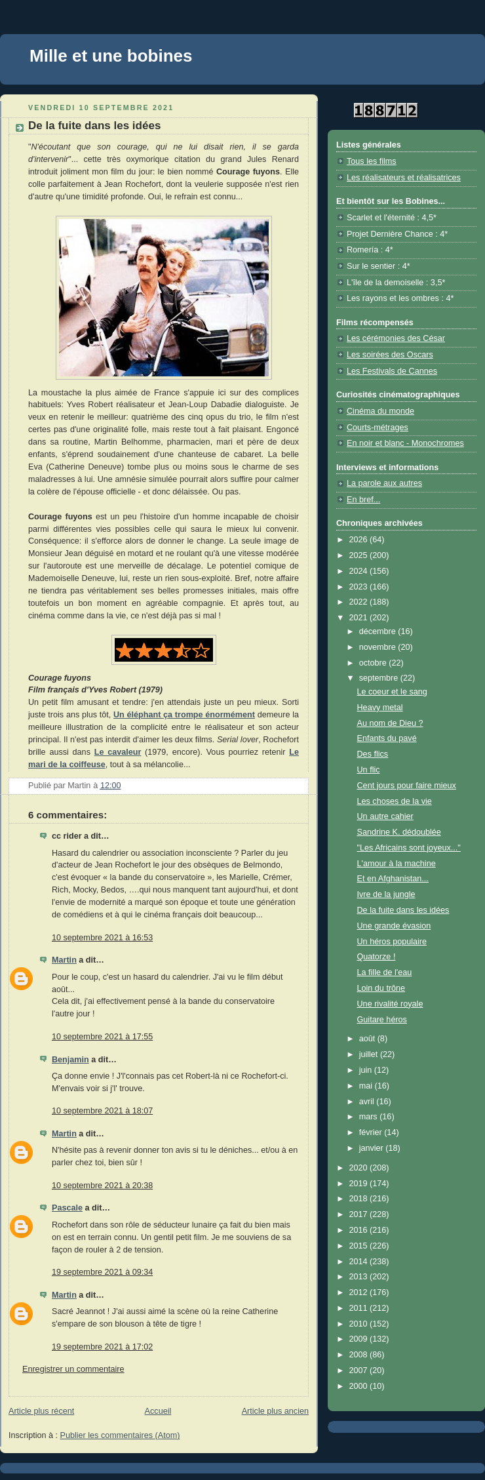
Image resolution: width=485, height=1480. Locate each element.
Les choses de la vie (394, 801)
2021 (359, 617)
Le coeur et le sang (392, 691)
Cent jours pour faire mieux (406, 785)
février (372, 1132)
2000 (359, 1386)
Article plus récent (41, 1411)
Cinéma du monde (380, 411)
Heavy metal (380, 707)
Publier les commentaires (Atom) (120, 1435)
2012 (359, 1292)
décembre (378, 631)
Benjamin (70, 1059)
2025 (359, 555)
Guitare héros (382, 1019)
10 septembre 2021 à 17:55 (102, 1036)
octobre (374, 663)
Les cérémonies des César (396, 338)
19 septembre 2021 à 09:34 (102, 1272)
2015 (359, 1245)
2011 (359, 1308)
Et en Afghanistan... (393, 878)
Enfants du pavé (387, 738)
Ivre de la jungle (386, 894)
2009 (359, 1339)
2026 (359, 539)
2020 (359, 1167)
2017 (359, 1214)
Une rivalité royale (390, 1004)
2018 (359, 1198)
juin (366, 1070)
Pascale (67, 1207)
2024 (359, 571)
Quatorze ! (376, 956)
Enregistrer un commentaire (73, 1369)
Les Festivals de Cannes (392, 371)
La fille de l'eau (384, 972)
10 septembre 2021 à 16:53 (102, 937)
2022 (359, 602)
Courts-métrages (377, 427)
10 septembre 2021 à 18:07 (102, 1110)
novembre (378, 647)
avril (368, 1101)
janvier (372, 1148)
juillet (369, 1054)
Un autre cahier (385, 816)
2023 (359, 586)
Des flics (373, 754)
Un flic (368, 769)
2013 (359, 1276)
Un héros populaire (392, 941)
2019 (359, 1183)
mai (367, 1085)
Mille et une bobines (110, 56)
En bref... (363, 499)
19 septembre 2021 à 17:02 (102, 1346)
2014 (359, 1261)
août (368, 1038)
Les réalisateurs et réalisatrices (404, 177)
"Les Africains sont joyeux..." (409, 847)
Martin (64, 960)
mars (369, 1116)
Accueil (158, 1411)
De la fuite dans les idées (403, 910)
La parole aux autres (384, 483)
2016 (359, 1230)
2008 (359, 1354)
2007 (359, 1370)
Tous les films (372, 161)
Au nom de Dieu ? (390, 723)
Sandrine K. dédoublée (399, 832)
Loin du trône (381, 988)
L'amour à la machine (396, 863)
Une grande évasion (394, 925)
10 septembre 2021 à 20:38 (102, 1185)
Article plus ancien (275, 1411)
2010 (359, 1324)
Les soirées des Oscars (390, 354)
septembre (379, 678)
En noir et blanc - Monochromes (405, 443)
